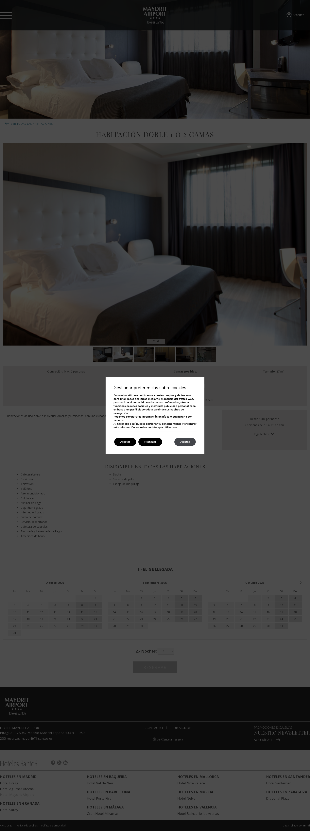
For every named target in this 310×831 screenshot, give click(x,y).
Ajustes (185, 442)
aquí (132, 424)
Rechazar (150, 442)
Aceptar (125, 442)
